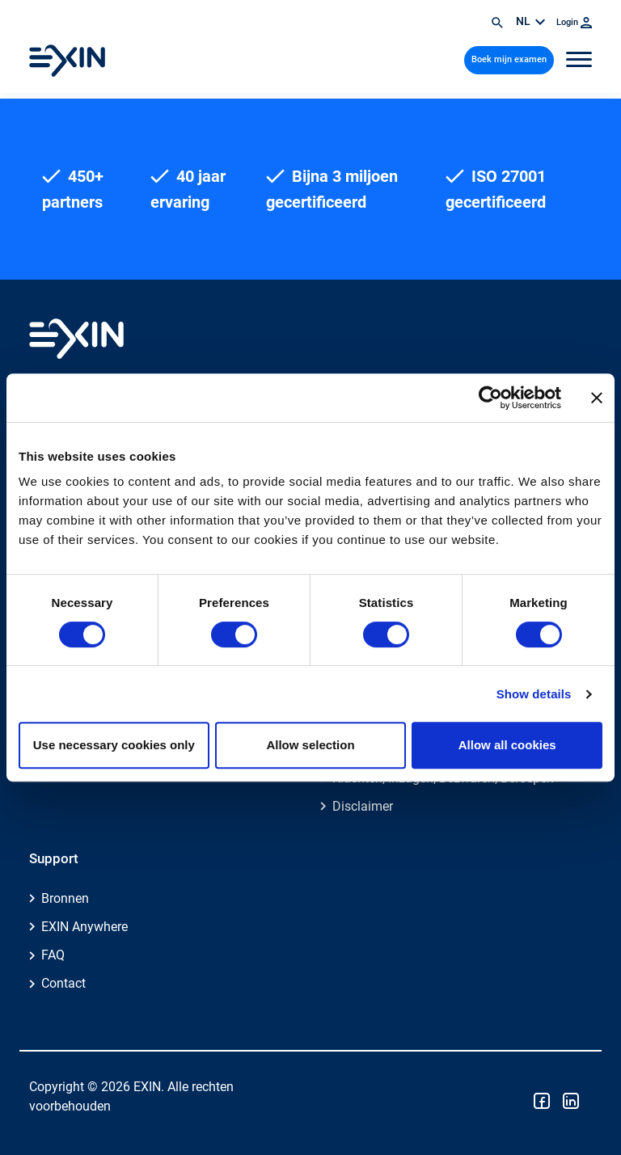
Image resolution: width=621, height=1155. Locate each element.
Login (574, 22)
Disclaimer (362, 806)
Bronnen (65, 898)
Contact (63, 983)
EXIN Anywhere (84, 926)
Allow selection (310, 745)
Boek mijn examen (509, 59)
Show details (534, 694)
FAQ (53, 955)
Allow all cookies (507, 745)
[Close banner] (596, 397)
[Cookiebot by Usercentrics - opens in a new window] (490, 398)
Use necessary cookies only (114, 745)
